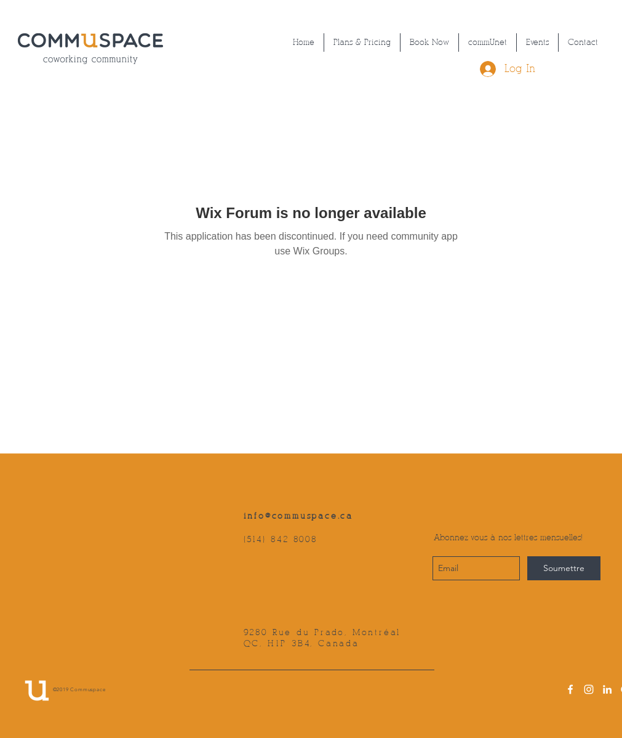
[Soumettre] (563, 568)
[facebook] (570, 689)
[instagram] (589, 689)
